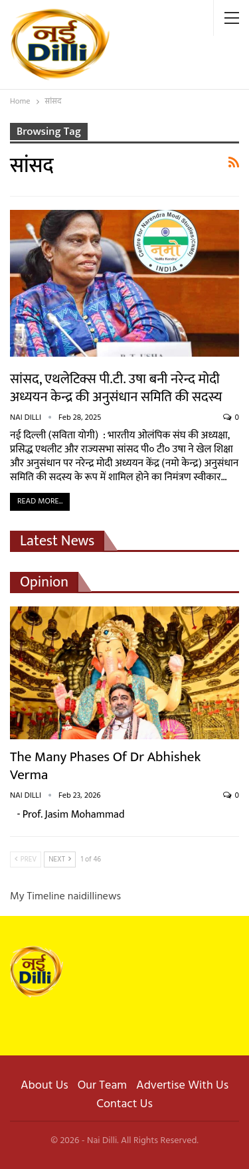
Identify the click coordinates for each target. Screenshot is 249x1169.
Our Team (102, 1085)
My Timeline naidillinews (65, 896)
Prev (26, 859)
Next (59, 859)
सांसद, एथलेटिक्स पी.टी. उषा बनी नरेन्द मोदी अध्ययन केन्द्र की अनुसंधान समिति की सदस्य (116, 387)
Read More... (39, 501)
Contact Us (124, 1104)
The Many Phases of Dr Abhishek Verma (105, 765)
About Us (44, 1085)
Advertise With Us (182, 1085)
